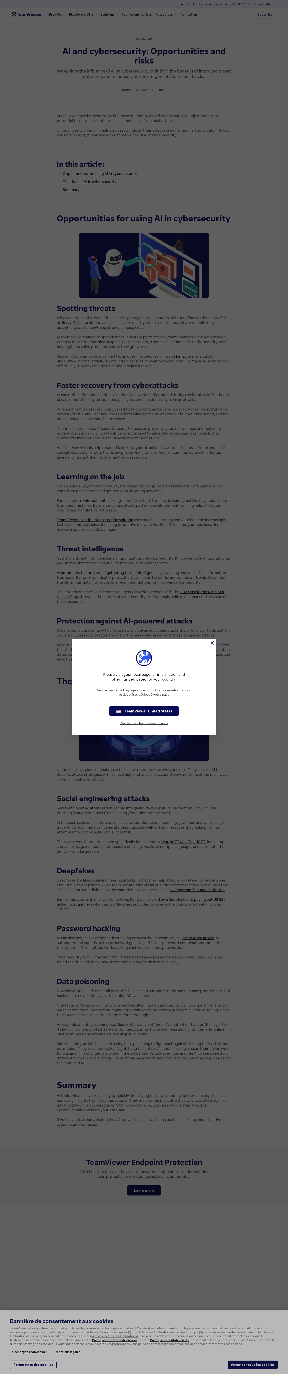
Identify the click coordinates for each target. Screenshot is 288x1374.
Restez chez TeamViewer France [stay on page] (144, 723)
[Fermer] (212, 643)
